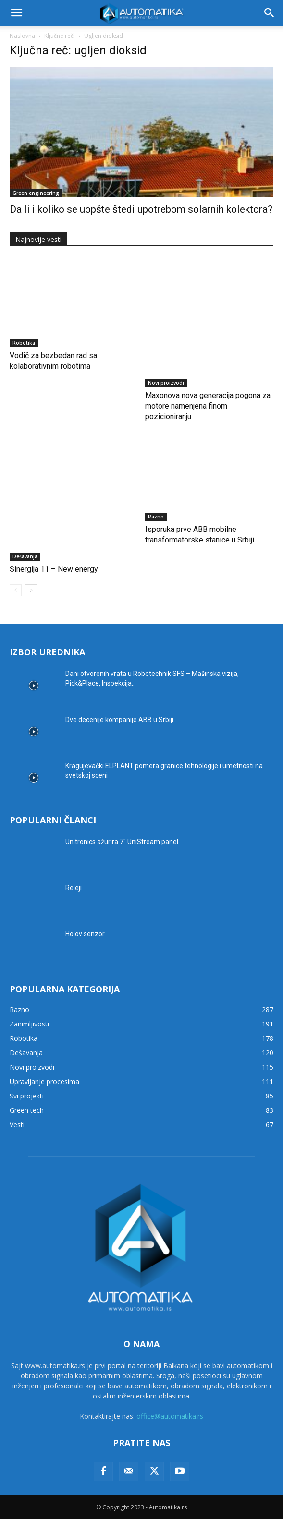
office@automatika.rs (169, 1416)
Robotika (23, 342)
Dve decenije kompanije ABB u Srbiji (119, 719)
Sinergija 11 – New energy (54, 569)
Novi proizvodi (166, 382)
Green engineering (35, 193)
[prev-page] (16, 590)
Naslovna (22, 36)
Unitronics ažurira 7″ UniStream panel (121, 841)
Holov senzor (85, 934)
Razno (156, 516)
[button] (16, 13)
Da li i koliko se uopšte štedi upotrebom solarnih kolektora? (141, 209)
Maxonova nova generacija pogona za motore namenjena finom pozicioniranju (208, 406)
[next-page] (31, 590)
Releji (73, 888)
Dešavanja (24, 556)
